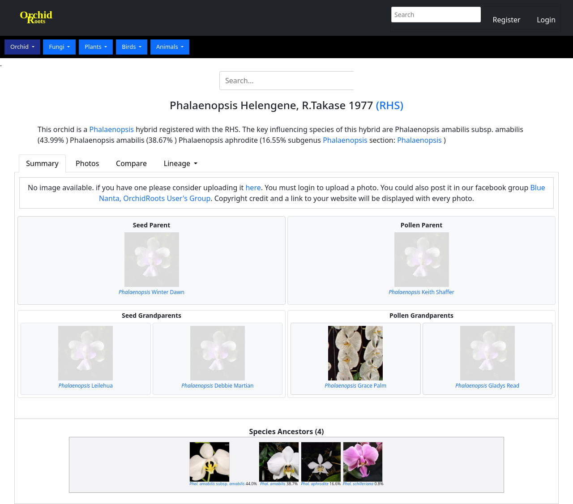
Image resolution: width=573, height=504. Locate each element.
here (253, 187)
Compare (131, 163)
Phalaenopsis (112, 129)
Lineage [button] (178, 163)
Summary (42, 163)
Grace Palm (355, 385)
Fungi (57, 47)
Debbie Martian (217, 385)
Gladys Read (487, 385)
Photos (87, 163)
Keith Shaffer (421, 292)
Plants (94, 47)
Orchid (20, 47)
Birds (129, 47)
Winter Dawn (151, 292)
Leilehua (86, 385)
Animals (168, 47)
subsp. (216, 484)
